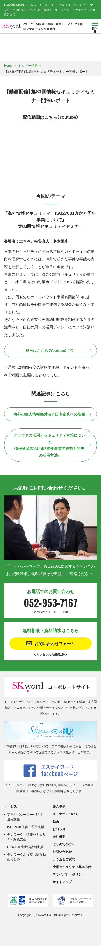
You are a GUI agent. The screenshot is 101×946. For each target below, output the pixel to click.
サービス (10, 806)
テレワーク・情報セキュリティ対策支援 (26, 837)
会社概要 (59, 836)
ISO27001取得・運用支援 (25, 826)
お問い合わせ (62, 851)
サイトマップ (62, 881)
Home (8, 65)
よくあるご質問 (64, 859)
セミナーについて (65, 813)
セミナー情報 (28, 65)
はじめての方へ (64, 844)
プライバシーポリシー (69, 874)
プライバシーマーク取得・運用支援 (26, 817)
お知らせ (59, 828)
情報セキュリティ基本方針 (72, 866)
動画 (56, 821)
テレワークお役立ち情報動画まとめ (26, 857)
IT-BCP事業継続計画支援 (25, 846)
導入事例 (59, 806)
